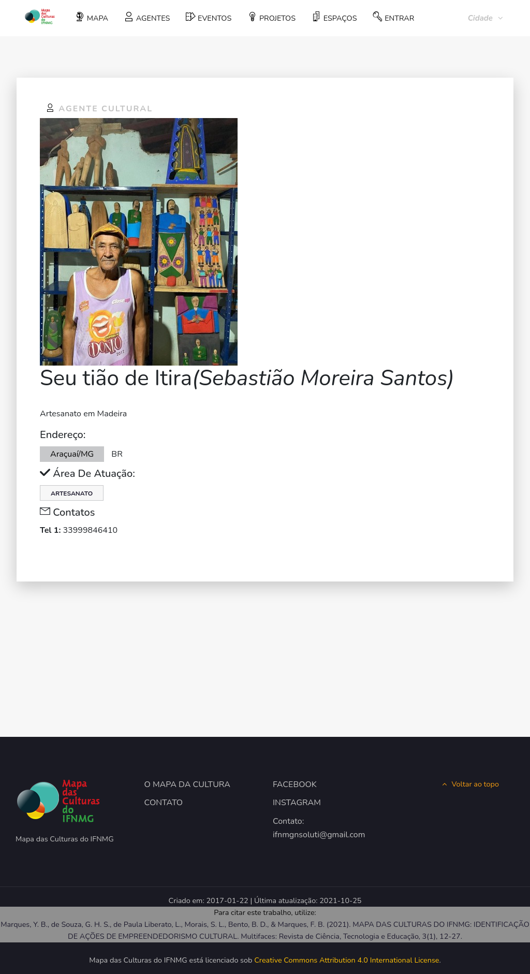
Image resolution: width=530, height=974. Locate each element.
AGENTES (147, 17)
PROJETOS (271, 17)
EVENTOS (208, 17)
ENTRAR (393, 17)
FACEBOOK (295, 784)
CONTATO (163, 802)
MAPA (91, 17)
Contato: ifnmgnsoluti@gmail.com (308, 828)
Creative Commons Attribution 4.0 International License (346, 960)
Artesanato (72, 493)
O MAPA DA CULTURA (187, 784)
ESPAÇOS (334, 17)
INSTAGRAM (297, 802)
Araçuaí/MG (72, 454)
